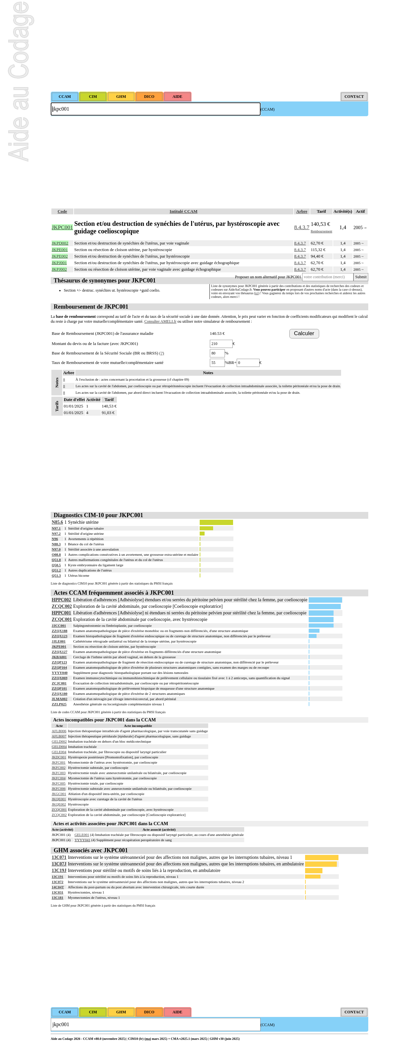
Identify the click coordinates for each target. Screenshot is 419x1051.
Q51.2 (56, 570)
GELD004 (59, 747)
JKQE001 (59, 799)
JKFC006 (58, 788)
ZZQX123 (59, 636)
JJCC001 (59, 625)
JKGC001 (59, 794)
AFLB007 (59, 736)
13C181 (57, 897)
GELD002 (59, 741)
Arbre (301, 211)
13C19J (59, 870)
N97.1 (56, 528)
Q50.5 (56, 565)
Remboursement (321, 231)
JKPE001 (59, 646)
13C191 (57, 877)
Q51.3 (56, 575)
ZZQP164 (59, 667)
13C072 (57, 882)
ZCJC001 (59, 683)
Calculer (304, 333)
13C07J (59, 863)
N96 (55, 539)
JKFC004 (58, 778)
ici (256, 293)
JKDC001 (59, 757)
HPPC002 (61, 599)
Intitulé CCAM (183, 211)
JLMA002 (59, 699)
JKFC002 (58, 768)
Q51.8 (56, 560)
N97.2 (56, 533)
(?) (161, 353)
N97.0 (56, 549)
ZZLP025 (59, 704)
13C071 (59, 857)
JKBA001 (59, 657)
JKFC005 (58, 783)
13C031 (57, 892)
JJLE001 (58, 641)
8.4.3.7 (301, 227)
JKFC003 (58, 773)
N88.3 (56, 544)
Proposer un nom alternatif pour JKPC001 (268, 277)
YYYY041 (82, 840)
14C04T (58, 887)
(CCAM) (268, 109)
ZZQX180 (59, 694)
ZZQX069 (59, 678)
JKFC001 (58, 762)
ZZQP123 (59, 662)
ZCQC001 (62, 619)
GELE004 (59, 752)
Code (62, 211)
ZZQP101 (59, 688)
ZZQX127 (59, 652)
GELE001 (82, 835)
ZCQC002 (62, 606)
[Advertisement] (209, 46)
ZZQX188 (59, 631)
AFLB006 (59, 731)
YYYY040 (59, 673)
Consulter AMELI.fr (160, 321)
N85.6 (57, 522)
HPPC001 (61, 612)
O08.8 (56, 554)
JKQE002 (59, 804)
